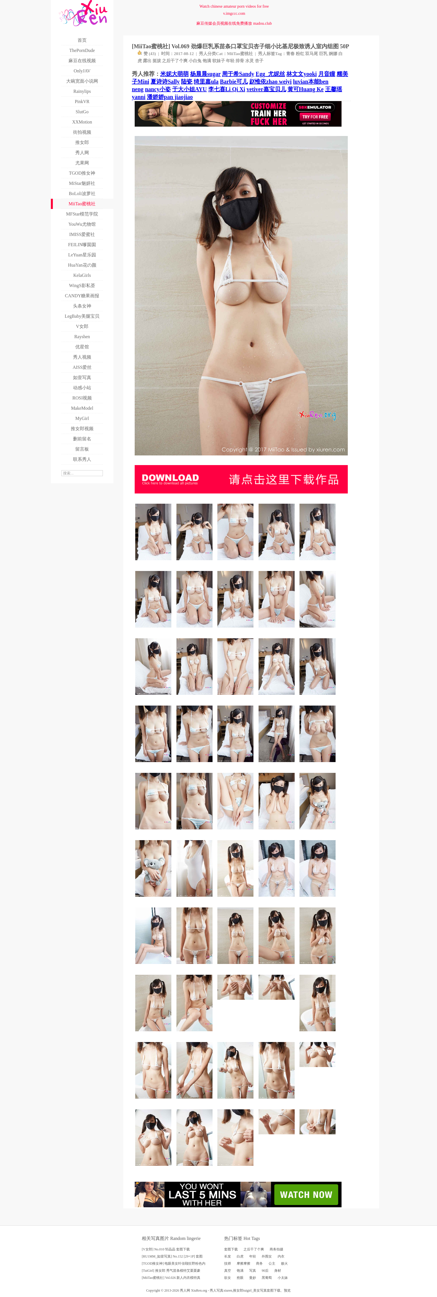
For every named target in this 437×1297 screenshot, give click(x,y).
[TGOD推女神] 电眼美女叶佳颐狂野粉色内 (173, 1263)
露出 (147, 60)
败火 (284, 1263)
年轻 (230, 60)
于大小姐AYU (189, 89)
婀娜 (333, 53)
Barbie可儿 (234, 81)
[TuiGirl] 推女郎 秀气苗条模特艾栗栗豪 (171, 1271)
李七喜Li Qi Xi (226, 89)
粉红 (300, 53)
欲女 (227, 1278)
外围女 (267, 1256)
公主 (272, 1263)
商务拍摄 (276, 1249)
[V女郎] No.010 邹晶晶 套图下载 (166, 1249)
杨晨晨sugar (205, 74)
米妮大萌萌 (174, 74)
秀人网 (185, 1290)
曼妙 (252, 1278)
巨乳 (323, 53)
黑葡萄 (267, 1278)
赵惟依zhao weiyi (270, 81)
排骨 (240, 60)
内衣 (281, 1256)
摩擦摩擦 (243, 1263)
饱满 (207, 60)
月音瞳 (326, 74)
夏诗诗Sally (165, 81)
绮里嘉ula (206, 81)
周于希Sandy (238, 74)
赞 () (147, 53)
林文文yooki (301, 74)
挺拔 (157, 60)
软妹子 (218, 60)
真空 (227, 1271)
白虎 (240, 1256)
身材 (277, 1271)
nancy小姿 (158, 89)
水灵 (249, 60)
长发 (227, 1256)
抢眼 (240, 1278)
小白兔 (195, 60)
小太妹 (283, 1278)
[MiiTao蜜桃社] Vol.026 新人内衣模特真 (171, 1278)
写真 (252, 1271)
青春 (290, 53)
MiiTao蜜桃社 (240, 53)
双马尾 (311, 53)
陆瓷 (186, 81)
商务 (259, 1263)
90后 (265, 1271)
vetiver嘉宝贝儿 (266, 89)
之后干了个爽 (175, 60)
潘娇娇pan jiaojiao (170, 97)
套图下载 (231, 1249)
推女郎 (238, 1290)
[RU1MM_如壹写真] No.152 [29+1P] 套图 (172, 1256)
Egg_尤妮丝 (270, 74)
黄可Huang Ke (306, 89)
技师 (227, 1263)
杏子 (259, 60)
